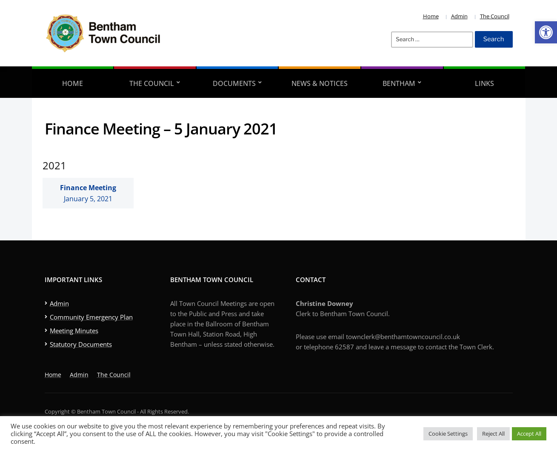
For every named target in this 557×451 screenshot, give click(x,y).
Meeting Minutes (74, 330)
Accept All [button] (529, 433)
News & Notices (319, 83)
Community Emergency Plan (91, 317)
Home (431, 16)
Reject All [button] (493, 433)
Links (484, 83)
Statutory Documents (81, 344)
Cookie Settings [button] (448, 433)
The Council (494, 16)
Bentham (399, 83)
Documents (234, 83)
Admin (459, 16)
